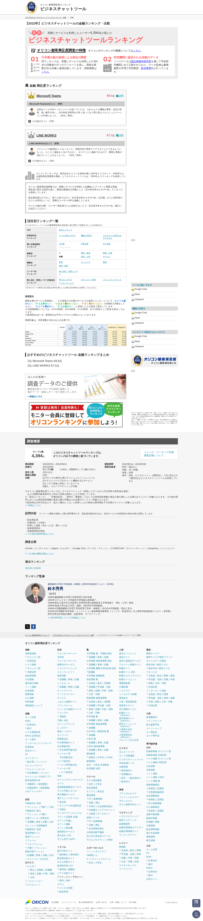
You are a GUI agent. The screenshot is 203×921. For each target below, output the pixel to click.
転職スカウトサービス (130, 675)
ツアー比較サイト (66, 873)
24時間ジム (92, 855)
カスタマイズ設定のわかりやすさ (148, 332)
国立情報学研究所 (141, 61)
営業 (61, 262)
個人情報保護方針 (86, 902)
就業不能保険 (152, 814)
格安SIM (152, 668)
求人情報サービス (128, 709)
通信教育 (91, 753)
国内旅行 (63, 854)
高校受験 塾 (92, 679)
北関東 (40, 870)
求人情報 (132, 902)
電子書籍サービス (66, 794)
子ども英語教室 (94, 780)
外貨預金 (29, 747)
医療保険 (29, 694)
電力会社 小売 (64, 835)
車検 (59, 776)
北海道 (92, 683)
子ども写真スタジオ (67, 790)
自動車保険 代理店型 (156, 755)
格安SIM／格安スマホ (157, 664)
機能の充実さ (86, 235)
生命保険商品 (152, 795)
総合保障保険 (152, 829)
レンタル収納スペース (70, 709)
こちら (137, 50)
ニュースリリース (68, 902)
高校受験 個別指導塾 (97, 698)
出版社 (62, 809)
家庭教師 (91, 761)
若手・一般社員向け (131, 778)
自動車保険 (30, 653)
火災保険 (29, 679)
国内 (61, 880)
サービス (106, 257)
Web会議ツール (127, 763)
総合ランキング (65, 230)
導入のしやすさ (65, 280)
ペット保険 (30, 687)
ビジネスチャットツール (131, 759)
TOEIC (92, 806)
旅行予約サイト (64, 851)
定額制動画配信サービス (69, 787)
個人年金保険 (152, 833)
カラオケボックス (128, 865)
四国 (150, 683)
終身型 (151, 788)
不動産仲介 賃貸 (33, 829)
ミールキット (63, 683)
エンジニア (85, 262)
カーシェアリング (66, 724)
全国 (136, 861)
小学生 (109, 757)
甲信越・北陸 (104, 687)
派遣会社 (123, 698)
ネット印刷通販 (126, 755)
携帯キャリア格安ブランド (159, 657)
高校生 (92, 757)
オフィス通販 (63, 824)
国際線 (71, 869)
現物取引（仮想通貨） (38, 784)
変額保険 (150, 836)
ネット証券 (30, 717)
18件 (120, 95)
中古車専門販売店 (68, 750)
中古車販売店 (63, 746)
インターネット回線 (156, 690)
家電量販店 (151, 717)
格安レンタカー (64, 731)
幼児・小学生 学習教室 (98, 765)
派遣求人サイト (126, 705)
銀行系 (30, 761)
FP (90, 799)
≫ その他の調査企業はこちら (39, 553)
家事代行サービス (66, 664)
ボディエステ (125, 801)
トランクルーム (64, 705)
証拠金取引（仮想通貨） (39, 788)
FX (26, 754)
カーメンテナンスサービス (70, 779)
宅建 (91, 802)
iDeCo (149, 868)
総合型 (62, 802)
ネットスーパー (64, 690)
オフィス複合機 (64, 828)
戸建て (43, 807)
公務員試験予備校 (95, 832)
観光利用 (63, 891)
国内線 (62, 869)
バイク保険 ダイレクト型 (158, 758)
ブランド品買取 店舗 (67, 817)
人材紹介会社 (125, 730)
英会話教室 (92, 788)
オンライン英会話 (95, 791)
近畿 (45, 822)
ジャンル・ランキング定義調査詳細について (159, 454)
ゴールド (44, 773)
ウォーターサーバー (67, 653)
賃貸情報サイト (32, 833)
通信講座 (91, 795)
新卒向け (125, 781)
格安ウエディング (128, 820)
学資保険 (29, 701)
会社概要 (55, 902)
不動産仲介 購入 (33, 810)
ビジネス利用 (65, 888)
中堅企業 (84, 244)
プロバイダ (151, 672)
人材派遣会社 (125, 735)
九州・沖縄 (94, 694)
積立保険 (150, 840)
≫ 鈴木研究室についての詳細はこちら (66, 617)
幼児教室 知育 (93, 768)
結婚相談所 (124, 824)
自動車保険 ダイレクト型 (158, 751)
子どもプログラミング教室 (100, 839)
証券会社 (31, 724)
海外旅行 (74, 854)
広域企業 (152, 687)
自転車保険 (30, 675)
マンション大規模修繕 (36, 825)
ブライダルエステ (128, 793)
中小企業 (106, 244)
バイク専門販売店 (68, 765)
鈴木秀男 (146, 68)
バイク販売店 (63, 761)
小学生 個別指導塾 (96, 746)
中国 (172, 679)
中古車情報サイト (66, 742)
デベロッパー (33, 885)
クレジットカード (34, 765)
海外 (68, 880)
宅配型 (62, 716)
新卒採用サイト (126, 719)
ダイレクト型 (33, 657)
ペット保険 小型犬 (155, 777)
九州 (51, 822)
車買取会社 (62, 739)
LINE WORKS (46, 135)
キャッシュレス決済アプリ (38, 776)
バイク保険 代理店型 (156, 762)
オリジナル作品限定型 (70, 805)
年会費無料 (32, 773)
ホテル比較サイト (66, 862)
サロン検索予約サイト (130, 804)
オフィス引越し (64, 820)
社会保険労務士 (105, 806)
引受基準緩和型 (156, 792)
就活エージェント (128, 653)
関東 (139, 850)
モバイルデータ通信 (156, 661)
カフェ (60, 783)
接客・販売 (63, 266)
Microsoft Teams (48, 95)
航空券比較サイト (66, 858)
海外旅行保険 (31, 683)
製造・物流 (85, 253)
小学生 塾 (91, 739)
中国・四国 (48, 873)
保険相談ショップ (34, 705)
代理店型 (31, 661)
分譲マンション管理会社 (37, 818)
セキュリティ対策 (88, 280)
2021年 (28, 568)
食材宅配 (61, 675)
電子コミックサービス (68, 798)
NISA (27, 721)
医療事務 (98, 799)
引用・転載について (118, 902)
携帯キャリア (152, 653)
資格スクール (93, 817)
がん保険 (29, 698)
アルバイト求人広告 (129, 740)
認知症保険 (151, 818)
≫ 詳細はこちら (33, 505)
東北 (32, 870)
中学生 (100, 757)
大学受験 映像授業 (96, 675)
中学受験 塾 (92, 716)
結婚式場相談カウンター (131, 827)
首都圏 (30, 822)
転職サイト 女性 (127, 672)
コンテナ (63, 712)
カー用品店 (151, 732)
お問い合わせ (101, 902)
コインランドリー (66, 672)
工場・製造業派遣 (128, 701)
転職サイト (124, 668)
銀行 (29, 728)
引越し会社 (62, 720)
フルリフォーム (35, 844)
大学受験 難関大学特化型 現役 (101, 668)
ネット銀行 (30, 739)
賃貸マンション (32, 836)
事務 (105, 262)
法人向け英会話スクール (99, 836)
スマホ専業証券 (32, 732)
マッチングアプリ (128, 835)
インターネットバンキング (38, 743)
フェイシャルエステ (129, 797)
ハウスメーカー (35, 881)
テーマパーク (125, 869)
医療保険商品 (152, 784)
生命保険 (29, 690)
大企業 (62, 244)
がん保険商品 (152, 807)
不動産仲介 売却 (33, 803)
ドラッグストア (154, 721)
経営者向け (126, 770)
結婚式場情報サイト (129, 831)
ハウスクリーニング (67, 668)
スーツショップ (154, 728)
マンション (32, 807)
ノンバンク (41, 761)
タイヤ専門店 (152, 735)
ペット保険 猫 (153, 781)
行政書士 (93, 810)
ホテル (60, 884)
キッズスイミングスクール (99, 859)
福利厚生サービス (66, 831)
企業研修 (123, 766)
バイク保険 (30, 664)
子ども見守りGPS (66, 839)
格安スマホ (164, 668)
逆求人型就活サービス (130, 661)
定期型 (160, 788)
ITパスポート (103, 813)
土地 (51, 807)
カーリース (62, 735)
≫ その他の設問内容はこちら (39, 534)
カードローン (31, 758)
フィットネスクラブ (96, 851)
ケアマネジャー (107, 810)
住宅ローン (30, 750)
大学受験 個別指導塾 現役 (99, 661)
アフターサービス (66, 283)
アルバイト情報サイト (130, 664)
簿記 (97, 802)
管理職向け (126, 774)
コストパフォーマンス (112, 280)
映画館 (122, 846)
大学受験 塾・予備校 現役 (99, 653)
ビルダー (31, 866)
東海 (38, 822)
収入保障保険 (155, 803)
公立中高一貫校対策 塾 (98, 731)
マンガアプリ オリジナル (69, 813)
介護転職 (123, 687)
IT (60, 253)
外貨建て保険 (152, 822)
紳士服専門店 (152, 724)
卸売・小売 (85, 257)
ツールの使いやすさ (67, 235)
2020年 (37, 568)
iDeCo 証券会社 (33, 735)
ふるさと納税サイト (67, 701)
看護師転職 (124, 683)
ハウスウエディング (129, 816)
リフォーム (30, 840)
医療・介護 (107, 253)
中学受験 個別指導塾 (97, 724)
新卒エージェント (128, 725)
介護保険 (150, 825)
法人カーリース (126, 752)
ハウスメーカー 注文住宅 (36, 859)
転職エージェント (128, 679)
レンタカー (62, 727)
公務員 (92, 813)
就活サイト (124, 657)
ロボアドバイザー (34, 791)
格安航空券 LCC (65, 865)
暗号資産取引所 (32, 780)
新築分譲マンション (35, 851)
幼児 (91, 784)
